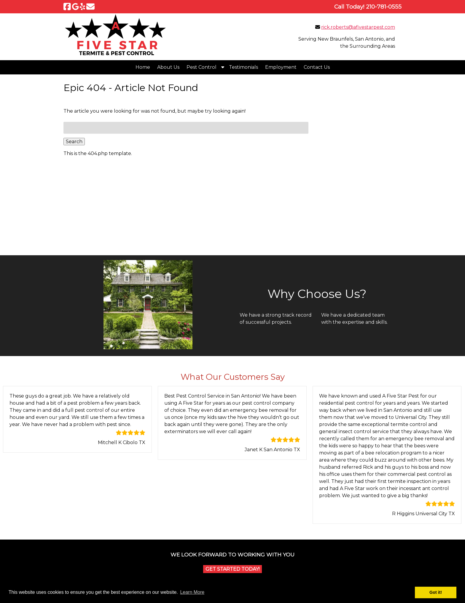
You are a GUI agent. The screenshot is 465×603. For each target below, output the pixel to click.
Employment (281, 67)
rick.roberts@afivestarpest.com (358, 27)
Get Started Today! (232, 569)
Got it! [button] (435, 592)
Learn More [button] (192, 592)
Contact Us (317, 67)
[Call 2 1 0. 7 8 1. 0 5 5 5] (384, 6)
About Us (168, 67)
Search (74, 141)
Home (143, 67)
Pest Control (201, 67)
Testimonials (243, 67)
